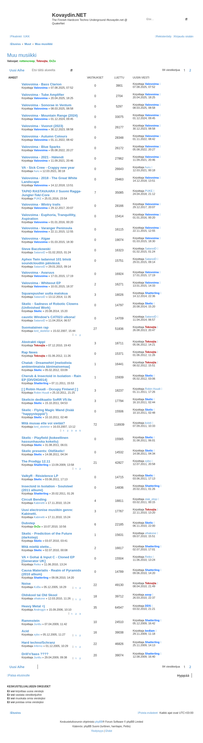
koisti (148, 422)
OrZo (52, 61)
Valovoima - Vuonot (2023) (42, 126)
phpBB (99, 721)
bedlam (150, 630)
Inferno (38, 645)
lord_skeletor (42, 330)
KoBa (37, 587)
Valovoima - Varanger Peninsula (47, 228)
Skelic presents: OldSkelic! (43, 451)
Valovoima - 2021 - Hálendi (43, 157)
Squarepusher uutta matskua (45, 293)
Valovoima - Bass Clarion (42, 84)
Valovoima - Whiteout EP (41, 283)
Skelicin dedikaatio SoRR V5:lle (47, 399)
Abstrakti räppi (33, 342)
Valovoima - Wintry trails (41, 204)
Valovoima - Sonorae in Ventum (46, 105)
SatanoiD (39, 252)
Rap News (30, 352)
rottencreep (27, 61)
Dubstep (28, 523)
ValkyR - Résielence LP (40, 476)
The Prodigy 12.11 (36, 461)
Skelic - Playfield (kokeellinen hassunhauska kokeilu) (45, 439)
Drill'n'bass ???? (35, 654)
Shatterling (152, 293)
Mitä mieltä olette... (37, 547)
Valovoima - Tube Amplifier (43, 95)
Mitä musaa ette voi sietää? (43, 423)
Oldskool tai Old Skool (39, 595)
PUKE (37, 198)
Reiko (37, 564)
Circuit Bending (34, 499)
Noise (26, 583)
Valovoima (40, 87)
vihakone (150, 533)
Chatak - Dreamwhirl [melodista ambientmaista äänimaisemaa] (47, 364)
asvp (148, 594)
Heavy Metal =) (33, 606)
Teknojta (41, 61)
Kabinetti (39, 502)
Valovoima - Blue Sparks (41, 147)
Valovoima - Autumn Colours (44, 136)
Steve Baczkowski (36, 249)
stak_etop (151, 499)
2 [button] (190, 70)
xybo (148, 460)
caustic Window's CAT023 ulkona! (48, 317)
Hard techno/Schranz (38, 642)
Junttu (37, 624)
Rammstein (31, 621)
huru (36, 171)
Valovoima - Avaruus (38, 272)
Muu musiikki (22, 55)
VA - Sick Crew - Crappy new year (48, 167)
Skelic (38, 311)
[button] (194, 70)
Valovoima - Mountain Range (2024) (50, 115)
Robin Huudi (41, 392)
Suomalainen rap (35, 327)
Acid (25, 631)
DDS (148, 605)
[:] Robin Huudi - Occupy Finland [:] (50, 389)
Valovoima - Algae (36, 238)
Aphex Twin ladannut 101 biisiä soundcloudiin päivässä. (46, 261)
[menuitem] (26, 36)
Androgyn (40, 609)
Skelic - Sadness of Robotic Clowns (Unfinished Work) (50, 305)
